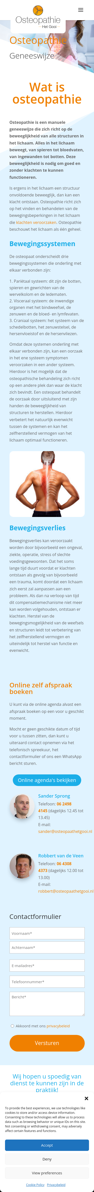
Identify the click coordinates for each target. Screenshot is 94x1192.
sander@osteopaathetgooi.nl (65, 831)
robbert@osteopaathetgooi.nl (66, 891)
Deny (46, 1158)
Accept (47, 1145)
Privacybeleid (56, 1185)
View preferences (47, 1172)
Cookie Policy (35, 1185)
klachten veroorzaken (36, 222)
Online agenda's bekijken (47, 780)
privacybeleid (58, 1025)
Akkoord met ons (43, 1025)
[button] (86, 1098)
